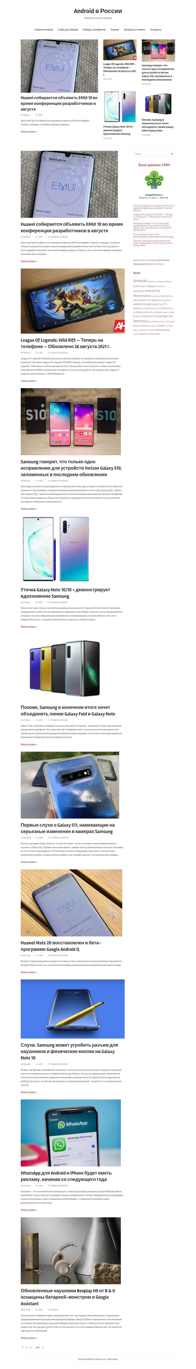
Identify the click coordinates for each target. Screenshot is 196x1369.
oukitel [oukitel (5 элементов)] (172, 312)
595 (37, 1347)
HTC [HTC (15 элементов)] (165, 304)
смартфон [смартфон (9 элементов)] (144, 334)
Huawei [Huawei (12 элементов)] (137, 308)
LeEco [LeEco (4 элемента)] (156, 308)
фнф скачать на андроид (145, 260)
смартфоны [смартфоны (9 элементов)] (154, 334)
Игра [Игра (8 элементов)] (170, 326)
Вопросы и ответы (134, 29)
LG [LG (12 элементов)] (169, 308)
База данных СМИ (154, 165)
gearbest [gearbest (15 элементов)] (138, 304)
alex (40, 115)
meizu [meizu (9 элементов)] (147, 312)
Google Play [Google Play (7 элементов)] (157, 304)
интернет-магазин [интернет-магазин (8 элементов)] (146, 330)
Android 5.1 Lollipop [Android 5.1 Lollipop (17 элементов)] (144, 286)
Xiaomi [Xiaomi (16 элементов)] (161, 325)
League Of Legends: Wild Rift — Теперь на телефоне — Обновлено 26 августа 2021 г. (153, 216)
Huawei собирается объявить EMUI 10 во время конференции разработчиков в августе (59, 103)
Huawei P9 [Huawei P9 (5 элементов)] (145, 308)
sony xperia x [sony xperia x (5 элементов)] (152, 326)
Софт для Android (68, 29)
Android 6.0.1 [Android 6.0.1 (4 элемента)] (155, 296)
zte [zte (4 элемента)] (167, 326)
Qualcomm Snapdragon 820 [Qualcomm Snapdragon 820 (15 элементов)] (158, 316)
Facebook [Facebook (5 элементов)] (166, 300)
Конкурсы (156, 29)
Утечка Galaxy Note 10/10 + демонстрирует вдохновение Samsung (118, 130)
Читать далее (28, 131)
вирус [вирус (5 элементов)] (135, 330)
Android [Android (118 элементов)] (140, 280)
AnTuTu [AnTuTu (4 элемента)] (149, 300)
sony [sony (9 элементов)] (144, 326)
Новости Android (43, 29)
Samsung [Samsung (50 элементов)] (140, 321)
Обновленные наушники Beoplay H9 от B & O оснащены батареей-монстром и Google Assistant (68, 1297)
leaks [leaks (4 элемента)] (152, 308)
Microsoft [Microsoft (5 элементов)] (153, 312)
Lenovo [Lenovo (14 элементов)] (163, 308)
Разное (115, 29)
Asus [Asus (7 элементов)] (160, 300)
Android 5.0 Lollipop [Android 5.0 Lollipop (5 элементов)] (155, 281)
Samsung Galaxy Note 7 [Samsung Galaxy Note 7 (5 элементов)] (157, 321)
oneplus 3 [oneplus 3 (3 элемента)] (165, 312)
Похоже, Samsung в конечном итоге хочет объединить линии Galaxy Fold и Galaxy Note (153, 243)
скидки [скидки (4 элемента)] (135, 334)
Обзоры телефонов (94, 29)
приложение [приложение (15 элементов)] (163, 330)
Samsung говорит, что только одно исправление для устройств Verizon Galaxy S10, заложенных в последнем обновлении (158, 72)
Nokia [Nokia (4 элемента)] (160, 312)
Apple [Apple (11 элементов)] (155, 300)
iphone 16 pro (157, 264)
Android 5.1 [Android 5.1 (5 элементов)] (167, 281)
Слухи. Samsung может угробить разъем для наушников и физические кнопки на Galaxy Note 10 (69, 1051)
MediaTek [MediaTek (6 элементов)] (139, 312)
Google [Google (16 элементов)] (147, 304)
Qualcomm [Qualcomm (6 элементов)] (137, 316)
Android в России (98, 11)
